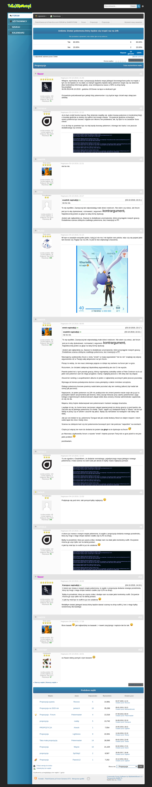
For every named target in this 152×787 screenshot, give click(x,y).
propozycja (44, 721)
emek (40, 192)
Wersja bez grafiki (78, 779)
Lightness (76, 734)
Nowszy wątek (51, 682)
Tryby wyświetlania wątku (132, 65)
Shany (127, 735)
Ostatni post (120, 703)
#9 (141, 527)
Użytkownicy (18, 21)
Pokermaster (76, 715)
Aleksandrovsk (130, 709)
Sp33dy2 (76, 753)
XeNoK (41, 492)
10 (93, 747)
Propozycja (44, 734)
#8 (141, 492)
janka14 (76, 708)
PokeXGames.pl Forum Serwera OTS (58, 779)
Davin (127, 748)
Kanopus (41, 108)
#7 (141, 452)
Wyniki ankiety (138, 56)
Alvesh (76, 728)
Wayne (76, 747)
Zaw (143, 6)
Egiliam (127, 728)
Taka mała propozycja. (49, 740)
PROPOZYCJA (46, 728)
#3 (141, 159)
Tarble (127, 741)
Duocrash (42, 650)
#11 (140, 617)
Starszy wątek (39, 682)
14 (93, 740)
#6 (141, 319)
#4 (141, 192)
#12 (140, 650)
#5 (141, 231)
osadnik (41, 159)
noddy (76, 721)
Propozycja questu (47, 702)
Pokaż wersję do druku (44, 765)
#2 (141, 108)
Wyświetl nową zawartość (133, 22)
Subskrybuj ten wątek (44, 768)
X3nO (119, 780)
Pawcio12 (76, 760)
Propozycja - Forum (47, 715)
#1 (141, 74)
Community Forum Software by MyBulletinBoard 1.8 (124, 776)
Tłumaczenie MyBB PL (114, 778)
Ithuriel (40, 231)
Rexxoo (76, 702)
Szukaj (15, 27)
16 (93, 708)
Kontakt (41, 779)
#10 (140, 577)
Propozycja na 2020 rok (49, 708)
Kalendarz (17, 33)
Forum (14, 16)
